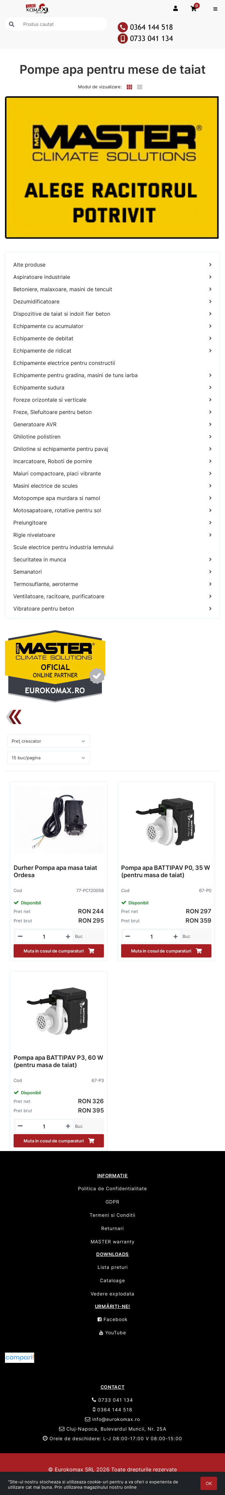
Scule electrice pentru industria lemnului (63, 547)
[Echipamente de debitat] (112, 338)
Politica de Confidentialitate (112, 1188)
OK (209, 1483)
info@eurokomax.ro (112, 1419)
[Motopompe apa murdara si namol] (112, 498)
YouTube (112, 1332)
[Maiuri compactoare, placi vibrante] (112, 473)
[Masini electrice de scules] (112, 486)
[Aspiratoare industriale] (112, 277)
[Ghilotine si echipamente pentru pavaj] (112, 449)
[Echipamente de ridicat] (112, 351)
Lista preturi (113, 1267)
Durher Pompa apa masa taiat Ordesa (55, 871)
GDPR (112, 1201)
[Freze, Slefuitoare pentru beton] (112, 412)
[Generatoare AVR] (112, 424)
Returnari (112, 1228)
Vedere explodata (112, 1293)
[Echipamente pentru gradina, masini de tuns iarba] (112, 375)
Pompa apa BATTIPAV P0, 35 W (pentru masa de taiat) (165, 871)
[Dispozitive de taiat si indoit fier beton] (112, 314)
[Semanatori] (112, 572)
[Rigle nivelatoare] (112, 535)
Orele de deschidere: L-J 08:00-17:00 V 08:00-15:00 (112, 1438)
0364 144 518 (112, 1409)
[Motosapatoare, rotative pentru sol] (112, 510)
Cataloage (112, 1280)
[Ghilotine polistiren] (112, 437)
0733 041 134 (112, 1400)
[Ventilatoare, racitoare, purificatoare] (112, 596)
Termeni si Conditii (112, 1215)
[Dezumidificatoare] (112, 301)
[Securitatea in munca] (112, 559)
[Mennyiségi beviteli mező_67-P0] (152, 936)
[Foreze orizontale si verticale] (112, 400)
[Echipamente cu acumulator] (112, 326)
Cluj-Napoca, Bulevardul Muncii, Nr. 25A (112, 1429)
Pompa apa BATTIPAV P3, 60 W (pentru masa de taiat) (58, 1061)
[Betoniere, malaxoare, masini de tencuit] (112, 289)
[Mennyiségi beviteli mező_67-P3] (44, 1126)
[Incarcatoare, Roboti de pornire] (112, 461)
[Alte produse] (112, 265)
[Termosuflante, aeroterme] (112, 584)
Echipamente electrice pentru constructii (64, 363)
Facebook (113, 1319)
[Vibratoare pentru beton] (112, 609)
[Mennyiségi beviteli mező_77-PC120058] (44, 936)
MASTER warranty (113, 1241)
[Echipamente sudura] (112, 387)
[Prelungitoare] (112, 523)
